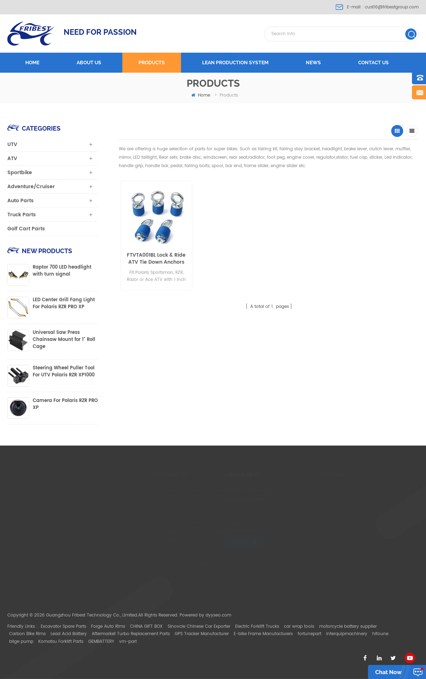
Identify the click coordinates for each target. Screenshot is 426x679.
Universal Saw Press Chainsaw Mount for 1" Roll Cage (64, 339)
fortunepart (309, 634)
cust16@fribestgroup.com (392, 7)
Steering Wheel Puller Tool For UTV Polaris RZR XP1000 (64, 372)
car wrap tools (299, 626)
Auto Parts (20, 201)
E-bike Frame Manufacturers (263, 634)
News (313, 62)
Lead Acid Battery (69, 634)
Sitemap (213, 545)
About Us (214, 501)
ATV (12, 158)
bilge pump (21, 641)
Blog (209, 535)
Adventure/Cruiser (31, 187)
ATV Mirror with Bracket (313, 590)
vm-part (128, 641)
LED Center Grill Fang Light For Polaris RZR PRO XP (64, 304)
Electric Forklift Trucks (257, 626)
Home (32, 62)
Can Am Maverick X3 (311, 557)
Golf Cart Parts (26, 229)
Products (151, 62)
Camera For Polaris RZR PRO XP (65, 404)
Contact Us (216, 523)
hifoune (380, 634)
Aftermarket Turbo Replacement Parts (131, 634)
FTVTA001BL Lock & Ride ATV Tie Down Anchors (155, 259)
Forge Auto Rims (108, 626)
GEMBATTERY (101, 641)
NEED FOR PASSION (100, 32)
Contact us (373, 62)
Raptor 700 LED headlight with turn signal (62, 271)
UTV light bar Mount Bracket (319, 568)
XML (209, 557)
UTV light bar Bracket (311, 579)
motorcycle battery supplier (348, 626)
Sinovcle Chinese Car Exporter (199, 626)
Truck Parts (21, 215)
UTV (12, 144)
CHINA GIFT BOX (146, 626)
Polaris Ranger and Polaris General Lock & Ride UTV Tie (228, 259)
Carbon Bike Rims (27, 634)
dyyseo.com (218, 615)
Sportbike (19, 173)
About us (89, 62)
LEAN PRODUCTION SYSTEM (235, 62)
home (200, 95)
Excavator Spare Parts (63, 626)
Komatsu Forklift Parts (60, 641)
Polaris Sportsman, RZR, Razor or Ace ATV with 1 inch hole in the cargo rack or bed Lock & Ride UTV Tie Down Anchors (299, 259)
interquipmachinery (346, 634)
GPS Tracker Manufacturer (202, 634)
